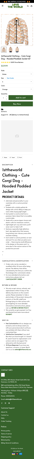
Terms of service (6, 434)
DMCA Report (17, 451)
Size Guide (10, 78)
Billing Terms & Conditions (9, 443)
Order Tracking (6, 421)
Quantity (4, 94)
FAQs (2, 418)
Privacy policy (5, 431)
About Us (4, 412)
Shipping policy (6, 437)
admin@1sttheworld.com (23, 349)
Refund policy (5, 440)
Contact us (4, 415)
